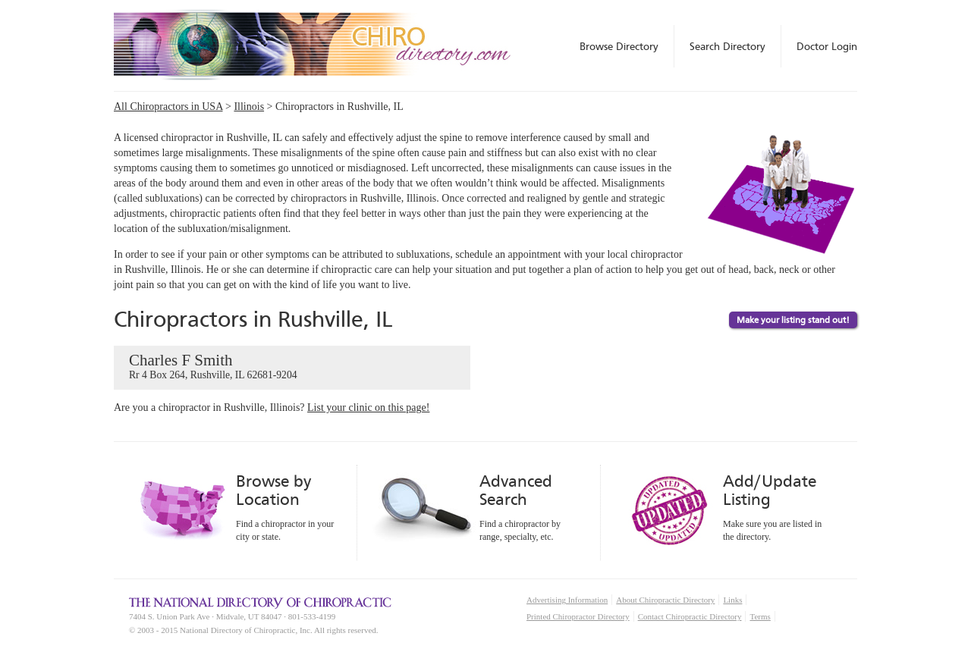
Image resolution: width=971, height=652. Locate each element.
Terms (759, 616)
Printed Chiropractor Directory (578, 616)
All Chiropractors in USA (168, 106)
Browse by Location (273, 490)
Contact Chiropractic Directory (690, 616)
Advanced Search (515, 490)
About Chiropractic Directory (665, 599)
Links (732, 599)
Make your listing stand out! (793, 320)
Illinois (249, 106)
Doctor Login (827, 46)
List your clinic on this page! (368, 407)
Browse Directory (619, 46)
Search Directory (727, 46)
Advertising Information (567, 599)
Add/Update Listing (769, 490)
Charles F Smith (292, 367)
